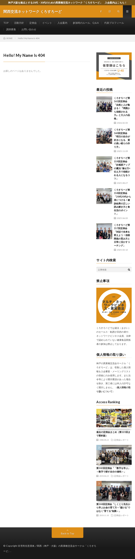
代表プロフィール (114, 22)
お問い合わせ (28, 29)
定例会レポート (121, 440)
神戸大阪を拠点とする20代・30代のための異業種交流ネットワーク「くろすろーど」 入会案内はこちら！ (67, 2)
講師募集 (11, 29)
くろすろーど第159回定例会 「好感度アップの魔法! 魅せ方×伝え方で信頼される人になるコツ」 (122, 168)
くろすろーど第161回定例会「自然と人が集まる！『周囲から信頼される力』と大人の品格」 (122, 108)
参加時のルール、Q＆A (86, 22)
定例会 (33, 22)
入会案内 (62, 22)
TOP (6, 22)
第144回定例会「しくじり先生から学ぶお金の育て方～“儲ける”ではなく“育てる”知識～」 (113, 507)
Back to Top (67, 533)
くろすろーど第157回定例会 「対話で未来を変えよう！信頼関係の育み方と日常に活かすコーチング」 (122, 235)
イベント (47, 22)
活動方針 (19, 22)
